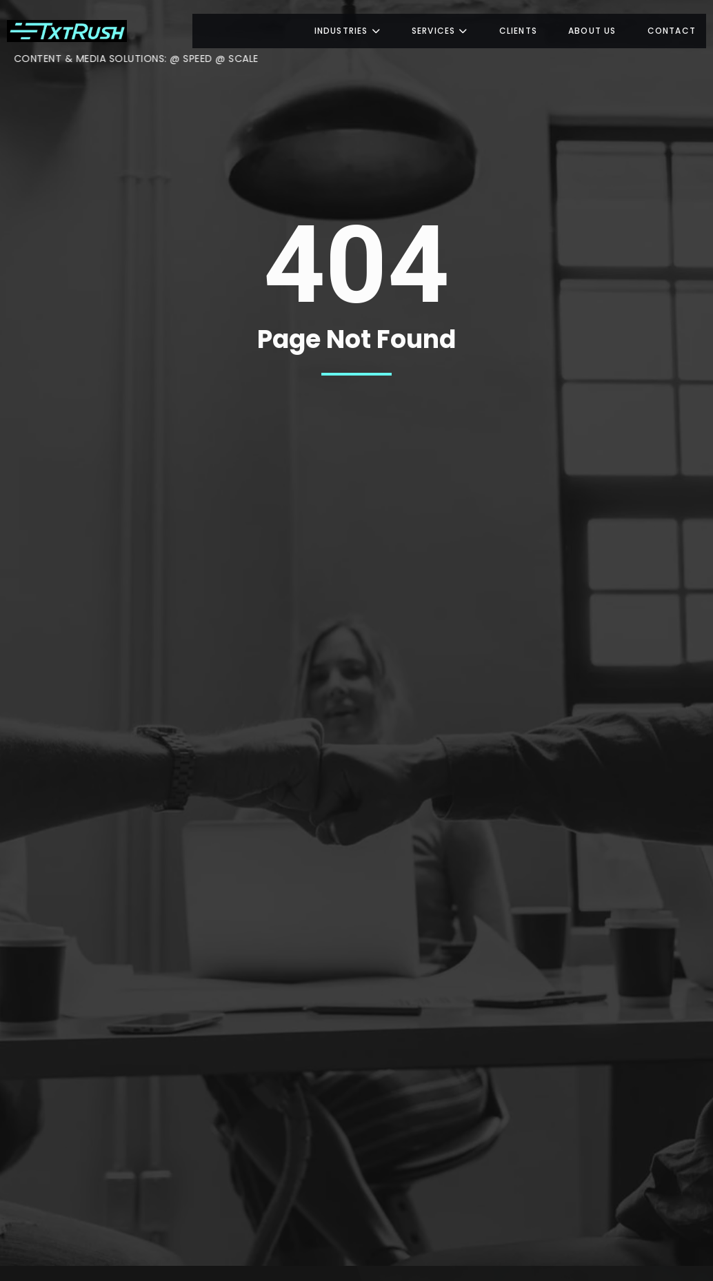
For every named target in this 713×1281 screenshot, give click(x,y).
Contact (671, 31)
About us (592, 31)
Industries (347, 31)
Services (440, 31)
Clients (518, 31)
